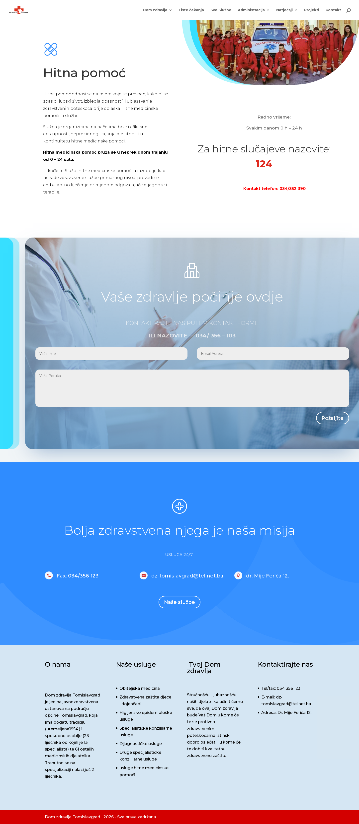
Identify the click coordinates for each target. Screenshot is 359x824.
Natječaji (284, 10)
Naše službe (179, 602)
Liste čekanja (191, 10)
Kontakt (333, 10)
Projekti (311, 10)
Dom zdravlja (155, 10)
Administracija (251, 10)
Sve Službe (220, 10)
